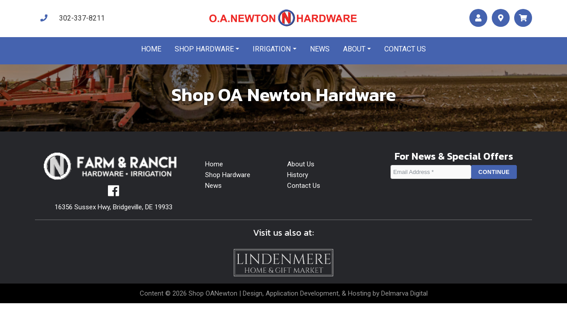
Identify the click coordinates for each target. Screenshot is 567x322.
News (320, 49)
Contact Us (303, 186)
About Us (300, 164)
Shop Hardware (204, 49)
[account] (478, 18)
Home (151, 49)
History (297, 175)
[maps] (501, 18)
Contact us (405, 49)
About (354, 49)
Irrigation (272, 49)
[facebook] (113, 193)
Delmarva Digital (404, 293)
